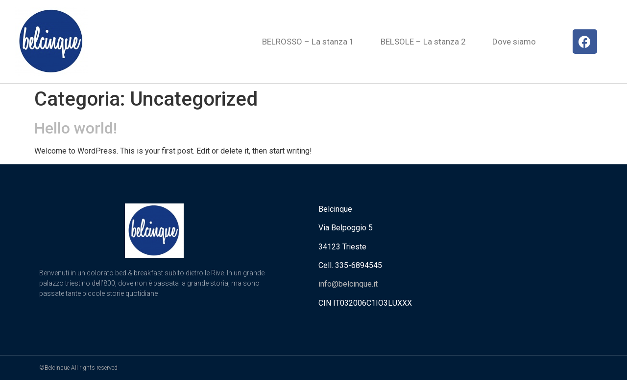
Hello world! (75, 128)
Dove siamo (514, 41)
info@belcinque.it (348, 284)
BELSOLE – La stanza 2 (423, 41)
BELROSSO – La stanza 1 (308, 41)
